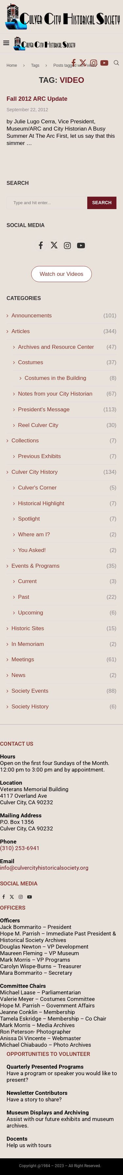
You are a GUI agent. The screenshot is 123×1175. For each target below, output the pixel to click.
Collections (63, 441)
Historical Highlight (67, 503)
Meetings (63, 660)
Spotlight (67, 519)
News (63, 675)
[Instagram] (93, 62)
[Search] (116, 62)
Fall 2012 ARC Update (37, 99)
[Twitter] (83, 62)
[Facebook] (73, 62)
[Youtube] (104, 62)
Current (67, 581)
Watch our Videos (61, 274)
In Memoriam (63, 644)
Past (67, 597)
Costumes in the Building (70, 378)
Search (102, 202)
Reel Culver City (67, 425)
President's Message (67, 410)
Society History (63, 707)
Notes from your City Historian (67, 394)
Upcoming (67, 613)
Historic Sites (63, 628)
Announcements (63, 316)
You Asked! (67, 550)
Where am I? (67, 535)
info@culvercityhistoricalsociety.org (44, 867)
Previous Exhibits (67, 456)
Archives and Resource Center (67, 347)
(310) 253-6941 (20, 848)
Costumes (67, 362)
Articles (63, 331)
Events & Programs (63, 566)
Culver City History (63, 472)
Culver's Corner (67, 488)
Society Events (63, 691)
